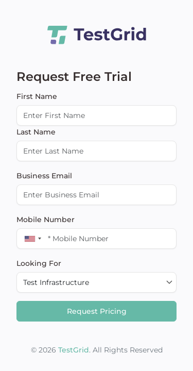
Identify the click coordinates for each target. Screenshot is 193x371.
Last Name (36, 132)
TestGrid (73, 350)
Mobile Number (45, 219)
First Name (36, 96)
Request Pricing (97, 311)
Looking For (38, 263)
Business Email (44, 175)
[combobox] (30, 238)
